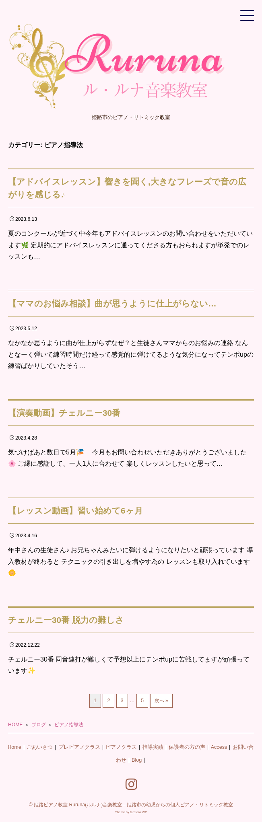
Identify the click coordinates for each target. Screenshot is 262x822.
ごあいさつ (40, 747)
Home (14, 747)
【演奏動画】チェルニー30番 (64, 412)
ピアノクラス (121, 747)
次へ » (161, 700)
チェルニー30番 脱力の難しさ (66, 620)
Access (219, 747)
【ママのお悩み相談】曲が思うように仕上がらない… (112, 303)
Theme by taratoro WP (131, 812)
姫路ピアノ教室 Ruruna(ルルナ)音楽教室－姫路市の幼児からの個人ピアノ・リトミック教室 (133, 805)
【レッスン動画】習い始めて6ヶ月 (75, 510)
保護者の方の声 (187, 747)
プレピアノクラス (79, 747)
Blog (137, 760)
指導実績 (152, 747)
